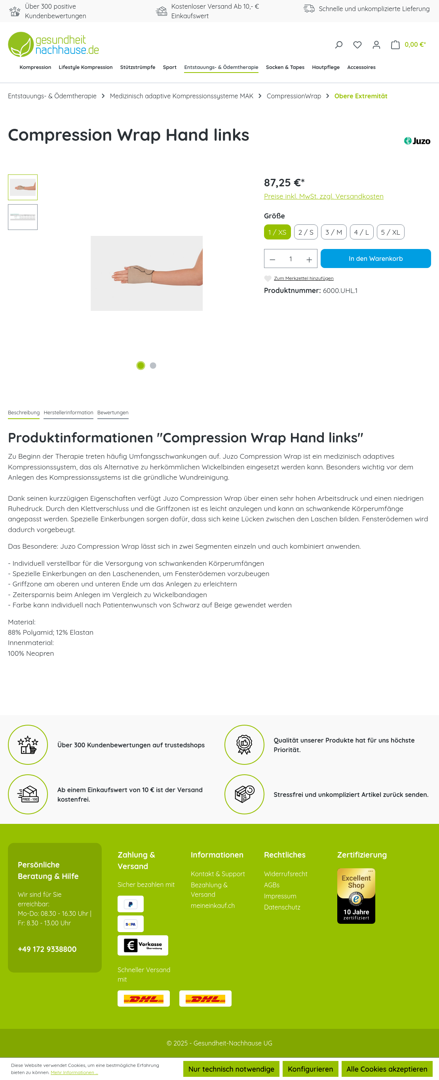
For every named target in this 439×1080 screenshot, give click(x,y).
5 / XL (390, 232)
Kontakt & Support (218, 874)
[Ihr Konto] (376, 44)
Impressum (280, 896)
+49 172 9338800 (47, 949)
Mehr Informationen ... (74, 1072)
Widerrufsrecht (286, 874)
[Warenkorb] (408, 44)
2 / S (306, 232)
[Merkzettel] (357, 44)
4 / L (361, 232)
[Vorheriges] (58, 273)
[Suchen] (338, 44)
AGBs (271, 885)
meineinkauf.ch (213, 906)
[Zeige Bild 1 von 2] (140, 365)
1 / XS (277, 232)
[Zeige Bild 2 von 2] (153, 365)
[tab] (24, 413)
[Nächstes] (235, 273)
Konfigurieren (310, 1069)
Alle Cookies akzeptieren (387, 1069)
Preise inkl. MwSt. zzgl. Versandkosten (324, 195)
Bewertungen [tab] (113, 412)
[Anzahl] (290, 258)
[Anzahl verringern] (272, 258)
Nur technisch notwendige (231, 1069)
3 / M (333, 232)
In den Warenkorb (376, 258)
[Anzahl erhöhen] (309, 258)
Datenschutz (282, 907)
